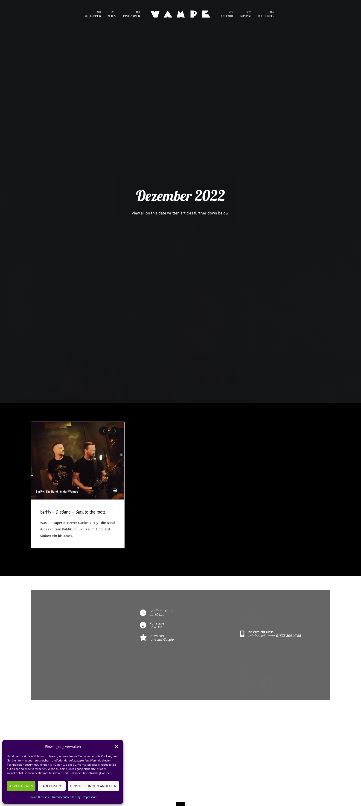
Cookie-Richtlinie (39, 797)
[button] (116, 746)
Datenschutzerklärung (66, 797)
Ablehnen (51, 786)
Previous (103, 431)
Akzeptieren (21, 786)
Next (115, 431)
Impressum (90, 797)
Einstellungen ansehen (93, 786)
